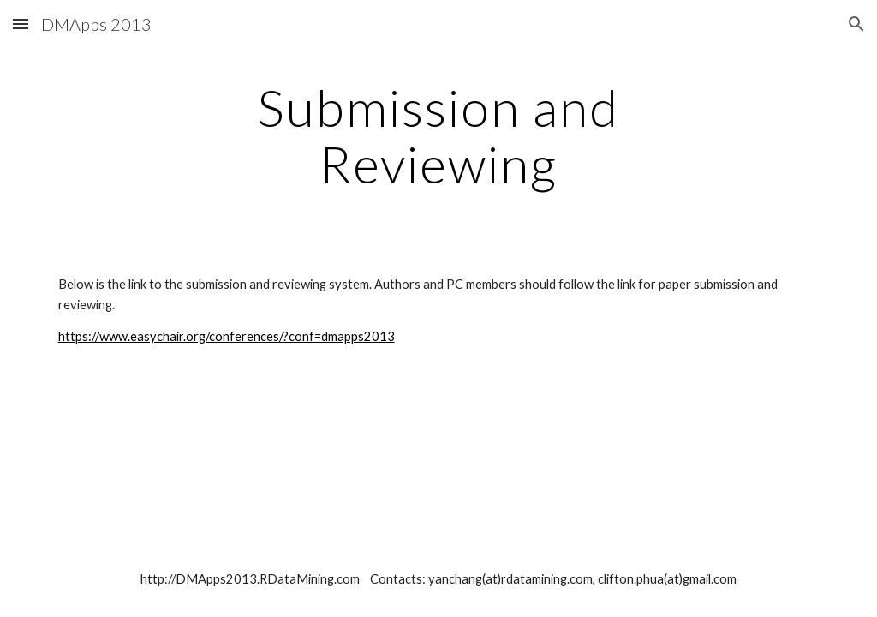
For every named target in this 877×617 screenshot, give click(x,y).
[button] (20, 23)
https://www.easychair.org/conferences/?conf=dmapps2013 (226, 336)
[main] (438, 135)
